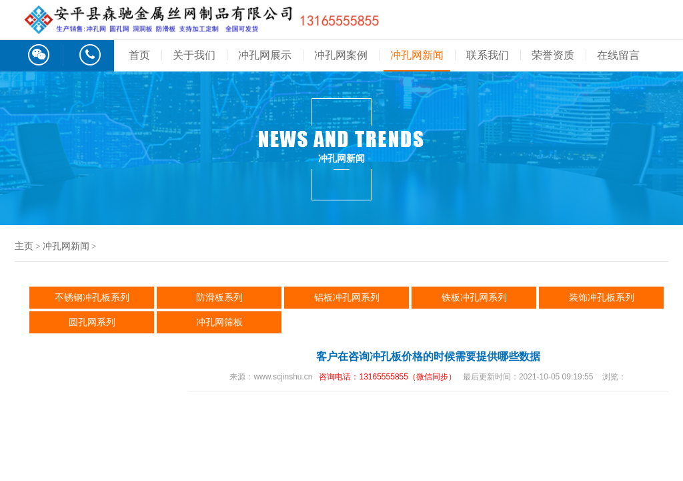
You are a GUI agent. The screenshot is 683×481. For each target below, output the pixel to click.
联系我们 (487, 55)
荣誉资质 (553, 55)
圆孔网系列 (92, 322)
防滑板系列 (219, 297)
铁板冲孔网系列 (474, 297)
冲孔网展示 (264, 55)
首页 (139, 55)
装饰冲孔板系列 (601, 297)
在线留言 (618, 55)
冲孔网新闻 (417, 55)
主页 (24, 245)
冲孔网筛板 (219, 322)
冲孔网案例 (341, 55)
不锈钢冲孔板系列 (92, 297)
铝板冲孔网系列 (347, 297)
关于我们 (194, 55)
